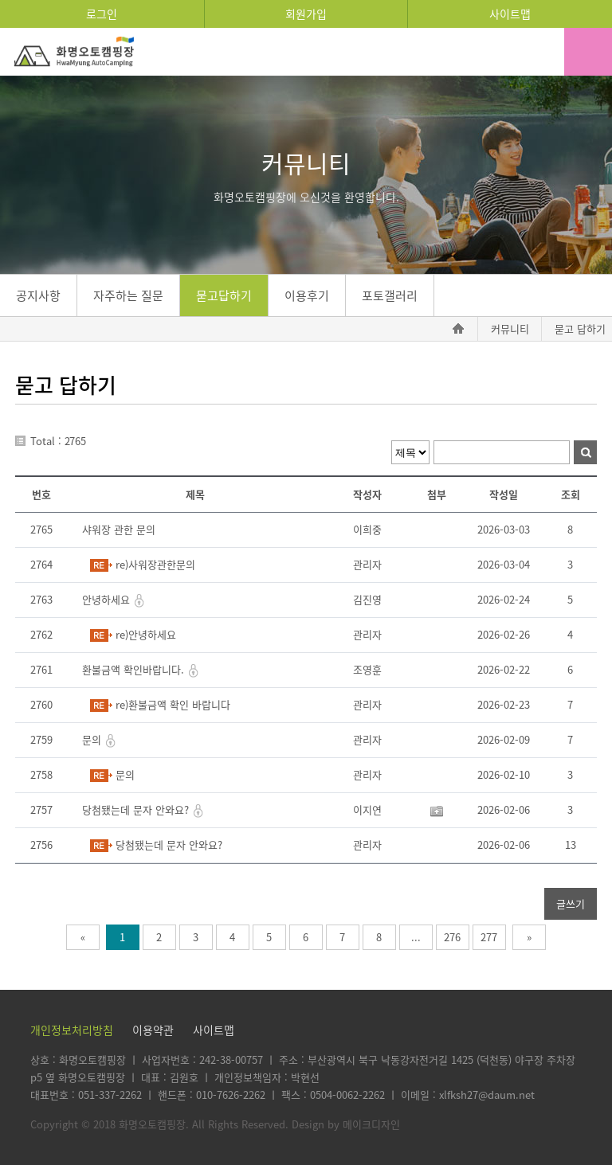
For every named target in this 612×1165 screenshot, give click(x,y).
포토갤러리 (390, 295)
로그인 (101, 14)
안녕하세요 (107, 599)
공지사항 (38, 295)
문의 (93, 739)
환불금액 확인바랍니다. (134, 669)
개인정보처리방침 (71, 1029)
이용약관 (153, 1029)
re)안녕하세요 (146, 634)
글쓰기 (570, 903)
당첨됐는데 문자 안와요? (137, 809)
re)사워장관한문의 (155, 564)
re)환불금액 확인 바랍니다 (173, 704)
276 (452, 936)
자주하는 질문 (128, 295)
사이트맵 (510, 14)
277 (489, 936)
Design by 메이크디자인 (346, 1124)
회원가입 (306, 14)
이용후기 (306, 295)
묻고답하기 (224, 295)
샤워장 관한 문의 (118, 529)
